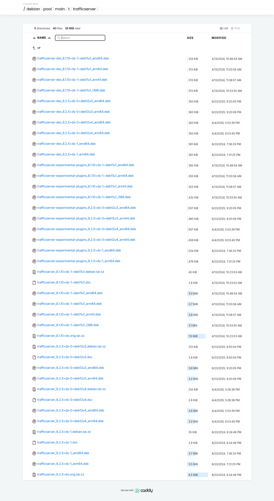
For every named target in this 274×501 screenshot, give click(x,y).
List (224, 28)
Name (44, 37)
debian (33, 9)
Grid (235, 28)
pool (47, 9)
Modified (219, 37)
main (60, 9)
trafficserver (84, 9)
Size (190, 37)
